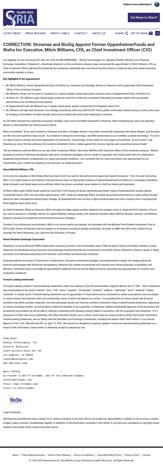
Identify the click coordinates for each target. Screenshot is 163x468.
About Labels (60, 33)
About (15, 455)
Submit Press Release (59, 455)
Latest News (12, 33)
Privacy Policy (132, 455)
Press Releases (35, 33)
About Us (98, 33)
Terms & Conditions (83, 455)
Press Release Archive (33, 455)
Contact (80, 33)
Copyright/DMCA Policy (109, 455)
